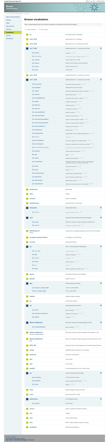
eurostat (32, 242)
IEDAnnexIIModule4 (36, 339)
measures (37, 108)
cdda (31, 194)
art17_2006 (33, 48)
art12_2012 (33, 39)
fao (31, 246)
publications (34, 399)
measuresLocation (39, 115)
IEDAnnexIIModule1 (36, 322)
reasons (36, 66)
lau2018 (32, 368)
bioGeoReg (37, 87)
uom (31, 418)
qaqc (35, 154)
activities (36, 52)
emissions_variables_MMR (41, 287)
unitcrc (36, 268)
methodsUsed (38, 129)
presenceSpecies (39, 144)
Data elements (10, 26)
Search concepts (44, 29)
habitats (36, 101)
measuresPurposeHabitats (41, 119)
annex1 (36, 310)
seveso (32, 408)
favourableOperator (39, 98)
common (33, 198)
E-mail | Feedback (11, 437)
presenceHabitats (39, 140)
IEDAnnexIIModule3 (36, 332)
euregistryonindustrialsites (39, 237)
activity (36, 222)
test (31, 413)
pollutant (36, 317)
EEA (13, 1)
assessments (37, 84)
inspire (32, 350)
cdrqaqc (36, 91)
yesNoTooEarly (38, 180)
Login (89, 1)
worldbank (33, 427)
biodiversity (34, 189)
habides (32, 296)
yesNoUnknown (38, 183)
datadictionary (34, 203)
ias (31, 301)
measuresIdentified (39, 112)
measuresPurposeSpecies (41, 122)
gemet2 (32, 278)
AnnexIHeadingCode (39, 327)
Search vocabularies (31, 29)
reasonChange (38, 161)
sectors (36, 384)
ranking (36, 158)
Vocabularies (10, 32)
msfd (31, 390)
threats (36, 166)
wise (31, 422)
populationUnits (38, 133)
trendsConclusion (39, 173)
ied (31, 305)
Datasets (8, 20)
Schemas (8, 29)
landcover (33, 354)
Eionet (12, 13)
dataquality (33, 208)
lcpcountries (37, 377)
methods (36, 63)
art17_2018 (33, 79)
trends (36, 69)
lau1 (31, 359)
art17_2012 (33, 75)
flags (35, 254)
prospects (37, 151)
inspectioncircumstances (41, 313)
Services (8, 35)
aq (30, 34)
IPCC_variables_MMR (40, 291)
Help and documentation (13, 17)
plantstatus (37, 380)
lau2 (31, 364)
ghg (31, 283)
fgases (32, 274)
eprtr (31, 217)
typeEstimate (37, 176)
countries (37, 59)
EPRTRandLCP (35, 231)
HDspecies (37, 105)
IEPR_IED (33, 345)
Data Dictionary (19, 13)
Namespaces (9, 38)
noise (31, 394)
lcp (31, 373)
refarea (36, 261)
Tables (8, 23)
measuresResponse (39, 126)
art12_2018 (33, 44)
